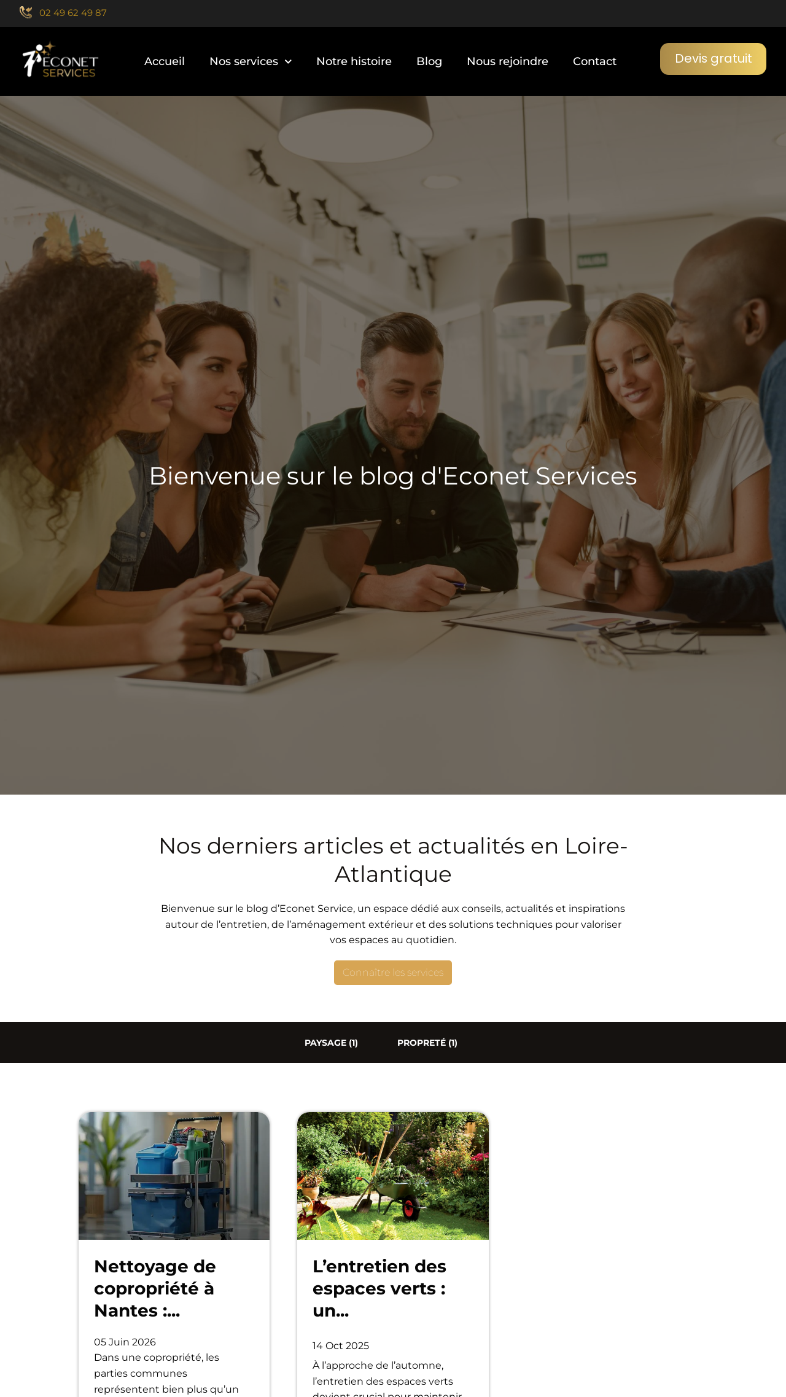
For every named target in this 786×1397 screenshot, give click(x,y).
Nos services (250, 62)
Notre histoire (353, 61)
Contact (594, 61)
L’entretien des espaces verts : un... (379, 1288)
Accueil (164, 61)
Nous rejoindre (507, 61)
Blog (429, 61)
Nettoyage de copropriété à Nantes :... (155, 1288)
